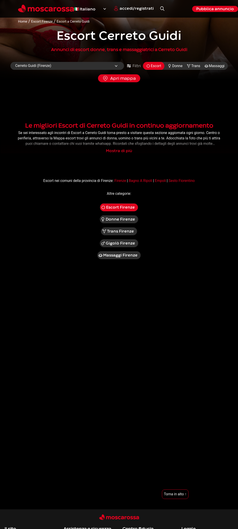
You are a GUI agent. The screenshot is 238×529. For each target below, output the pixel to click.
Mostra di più (119, 150)
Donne (175, 66)
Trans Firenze (118, 231)
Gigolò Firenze (118, 243)
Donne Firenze (118, 219)
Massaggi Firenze (118, 255)
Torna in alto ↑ (175, 494)
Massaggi (214, 66)
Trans (193, 66)
